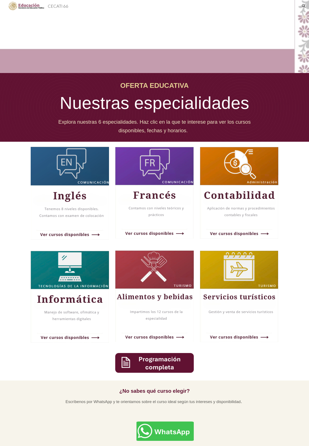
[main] (154, 107)
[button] (304, 6)
